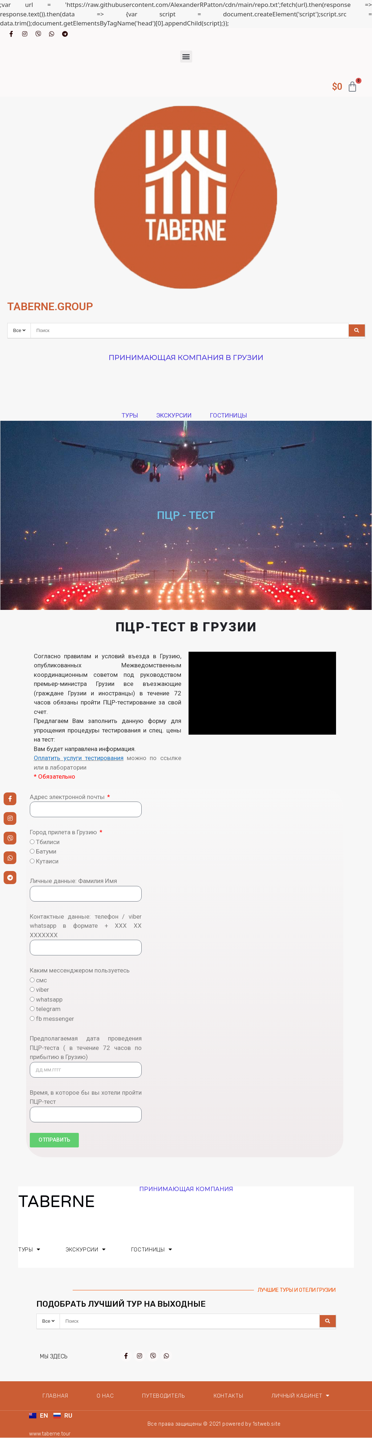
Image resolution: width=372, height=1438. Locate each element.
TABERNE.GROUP (50, 306)
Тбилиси (48, 842)
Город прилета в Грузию (64, 832)
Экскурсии (175, 415)
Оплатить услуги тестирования (79, 758)
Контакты (228, 1396)
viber (42, 989)
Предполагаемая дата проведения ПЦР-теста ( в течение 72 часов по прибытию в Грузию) (86, 1047)
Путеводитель (163, 1396)
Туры (132, 415)
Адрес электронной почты (68, 796)
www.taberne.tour (50, 1434)
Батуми (46, 851)
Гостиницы (230, 415)
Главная (55, 1396)
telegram (48, 1008)
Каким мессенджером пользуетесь (80, 970)
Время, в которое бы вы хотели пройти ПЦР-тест (86, 1097)
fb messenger (55, 1018)
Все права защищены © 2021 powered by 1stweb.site (213, 1424)
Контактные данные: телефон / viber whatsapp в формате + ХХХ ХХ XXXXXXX (86, 926)
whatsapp (49, 999)
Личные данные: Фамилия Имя (73, 880)
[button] (186, 57)
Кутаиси (47, 861)
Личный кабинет (300, 1395)
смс (41, 980)
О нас (105, 1396)
